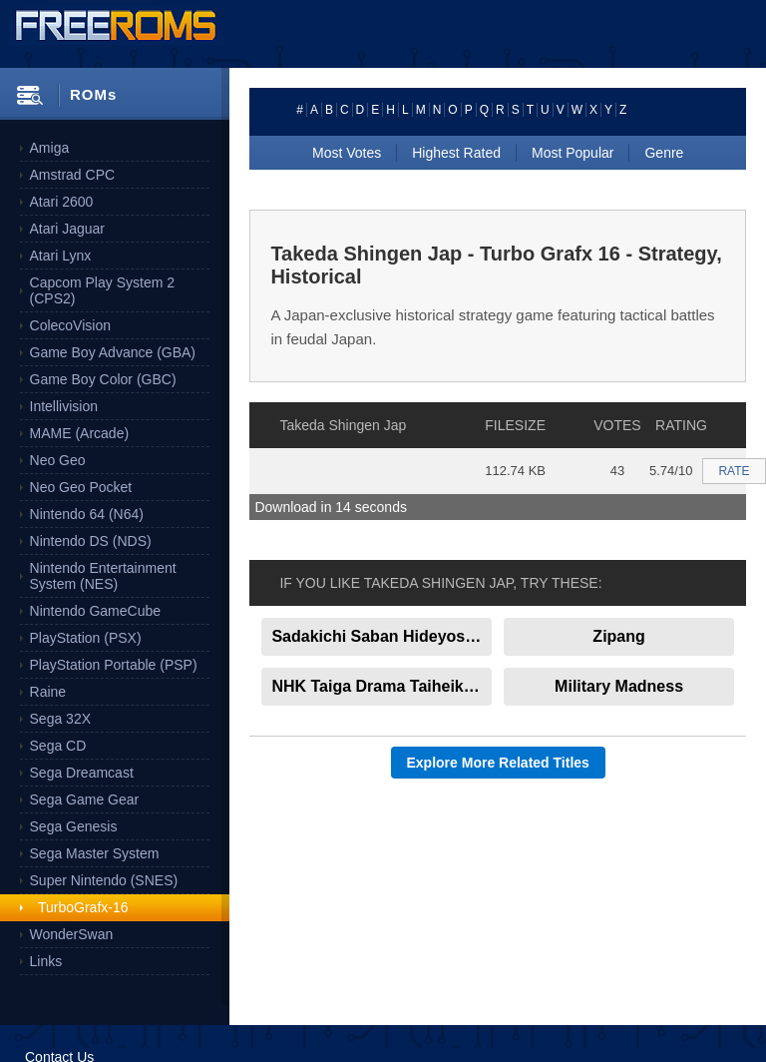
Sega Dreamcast (82, 773)
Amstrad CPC (73, 175)
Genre (663, 153)
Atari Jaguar (67, 229)
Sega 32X (61, 719)
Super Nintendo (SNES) (104, 880)
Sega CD (58, 746)
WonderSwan (72, 934)
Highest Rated (456, 153)
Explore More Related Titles (498, 763)
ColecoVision (70, 325)
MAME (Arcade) (80, 433)
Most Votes (346, 153)
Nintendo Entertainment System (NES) (103, 576)
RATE (733, 471)
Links (46, 961)
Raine (48, 692)
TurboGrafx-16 (83, 907)
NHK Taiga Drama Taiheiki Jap (381, 686)
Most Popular (572, 153)
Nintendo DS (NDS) (91, 541)
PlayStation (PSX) (86, 638)
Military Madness (619, 686)
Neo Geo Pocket (81, 487)
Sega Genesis (74, 826)
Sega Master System (95, 853)
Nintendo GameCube (96, 611)
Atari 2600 (62, 202)
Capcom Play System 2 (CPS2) (103, 290)
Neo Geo (58, 460)
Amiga (50, 148)
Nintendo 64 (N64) (87, 514)
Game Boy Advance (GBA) (113, 352)
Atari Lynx (61, 256)
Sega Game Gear (85, 799)
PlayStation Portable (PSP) (113, 665)
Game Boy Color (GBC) (103, 379)
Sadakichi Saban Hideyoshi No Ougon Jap (381, 636)
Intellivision (64, 406)
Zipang (618, 636)
